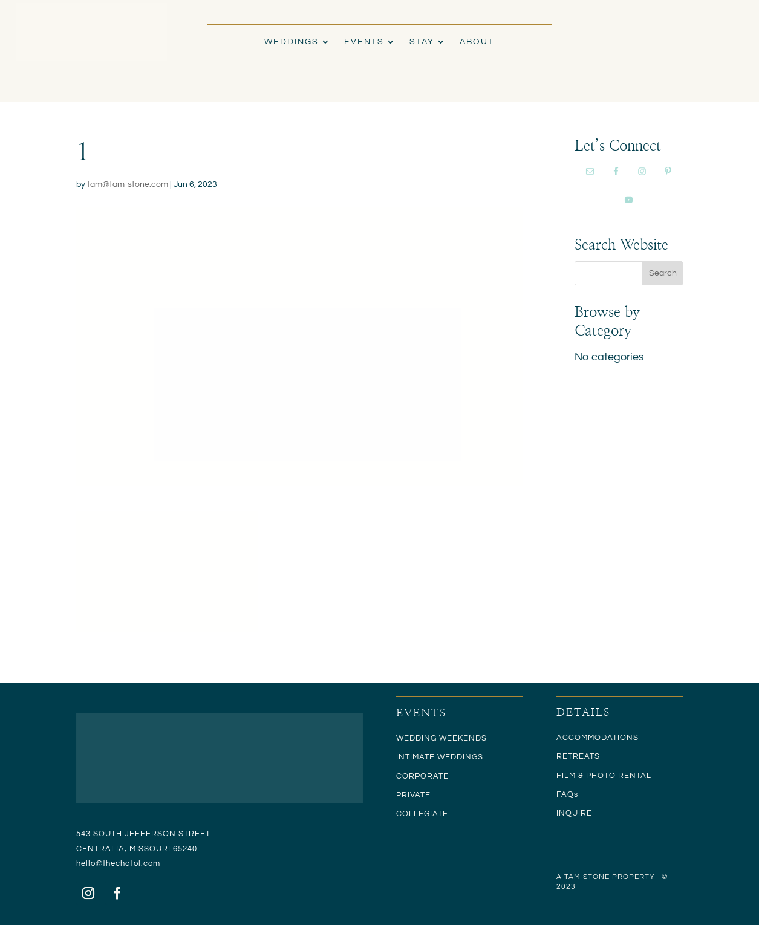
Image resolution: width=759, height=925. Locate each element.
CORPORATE (422, 776)
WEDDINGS (291, 41)
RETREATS (578, 756)
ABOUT (477, 41)
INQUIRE (574, 813)
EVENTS (364, 41)
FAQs (567, 794)
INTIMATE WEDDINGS (439, 757)
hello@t (91, 863)
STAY (421, 41)
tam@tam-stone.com (127, 184)
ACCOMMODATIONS (597, 737)
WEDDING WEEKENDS (441, 738)
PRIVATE (413, 795)
